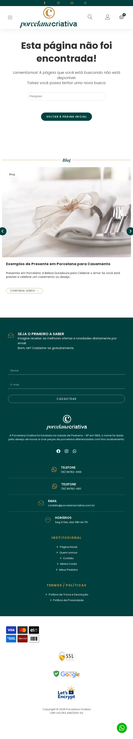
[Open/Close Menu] (10, 17)
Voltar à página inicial (66, 117)
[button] (90, 17)
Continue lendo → (24, 291)
